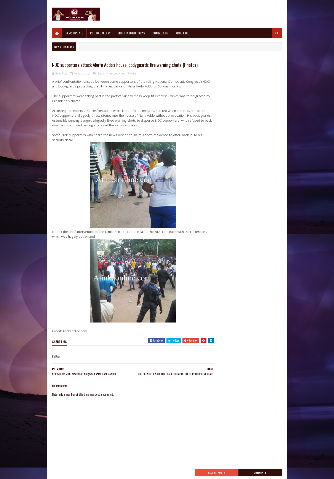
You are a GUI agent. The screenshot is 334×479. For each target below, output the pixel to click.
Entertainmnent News (111, 74)
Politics (132, 74)
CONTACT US (160, 33)
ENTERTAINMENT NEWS (131, 33)
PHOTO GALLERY (100, 33)
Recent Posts (230, 68)
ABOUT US (182, 33)
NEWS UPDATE (74, 33)
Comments (264, 68)
